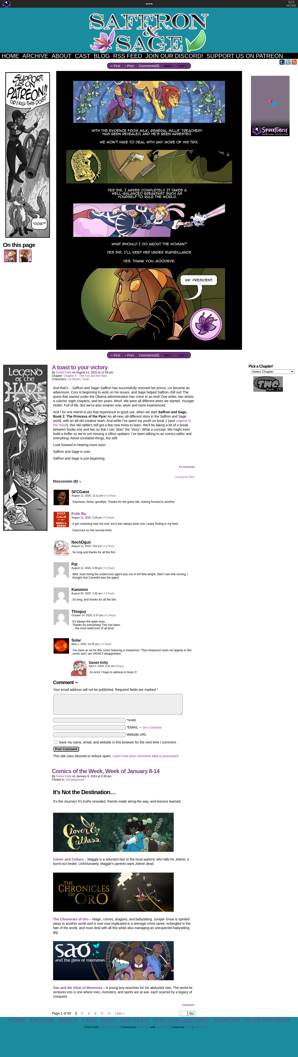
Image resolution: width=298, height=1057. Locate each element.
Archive (35, 56)
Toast (85, 379)
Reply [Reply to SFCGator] (112, 495)
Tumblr (282, 62)
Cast (82, 56)
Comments (187, 466)
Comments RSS (184, 477)
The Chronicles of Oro (71, 919)
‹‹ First (115, 66)
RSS (294, 62)
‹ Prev (129, 66)
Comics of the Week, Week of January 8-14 (105, 771)
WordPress (143, 1027)
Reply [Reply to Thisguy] (112, 615)
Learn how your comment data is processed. (146, 756)
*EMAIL (144, 727)
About (62, 56)
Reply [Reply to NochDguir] (111, 546)
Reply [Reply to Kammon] (111, 593)
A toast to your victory (80, 367)
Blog (102, 56)
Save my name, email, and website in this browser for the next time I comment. (118, 742)
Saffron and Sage (149, 33)
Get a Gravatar (152, 727)
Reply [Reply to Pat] (111, 568)
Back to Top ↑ (201, 1027)
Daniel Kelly (63, 372)
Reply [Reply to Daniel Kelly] (120, 666)
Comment (188, 1004)
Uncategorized (75, 779)
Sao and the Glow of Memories (77, 988)
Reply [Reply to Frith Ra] (111, 517)
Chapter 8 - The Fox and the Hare (85, 376)
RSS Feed (127, 56)
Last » (119, 1013)
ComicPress (163, 1027)
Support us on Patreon (245, 56)
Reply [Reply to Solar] (108, 644)
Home (10, 56)
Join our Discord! (174, 56)
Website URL (136, 734)
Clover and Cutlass (68, 859)
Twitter (288, 62)
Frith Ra (78, 514)
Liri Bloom (74, 379)
